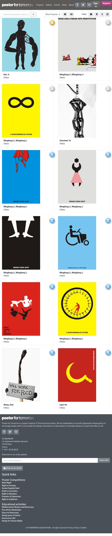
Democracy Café (8, 518)
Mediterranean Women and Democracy (18, 507)
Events (57, 5)
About (71, 5)
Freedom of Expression (11, 496)
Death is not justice (10, 491)
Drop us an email (12, 468)
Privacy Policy (73, 528)
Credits (83, 528)
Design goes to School (11, 515)
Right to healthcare (10, 499)
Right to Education (9, 494)
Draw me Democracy (10, 513)
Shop (64, 5)
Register (106, 3)
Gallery (49, 5)
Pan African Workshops (11, 510)
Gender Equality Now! (10, 488)
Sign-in (95, 5)
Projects (40, 5)
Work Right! (6, 483)
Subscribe (103, 460)
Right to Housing (9, 485)
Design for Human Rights (12, 521)
